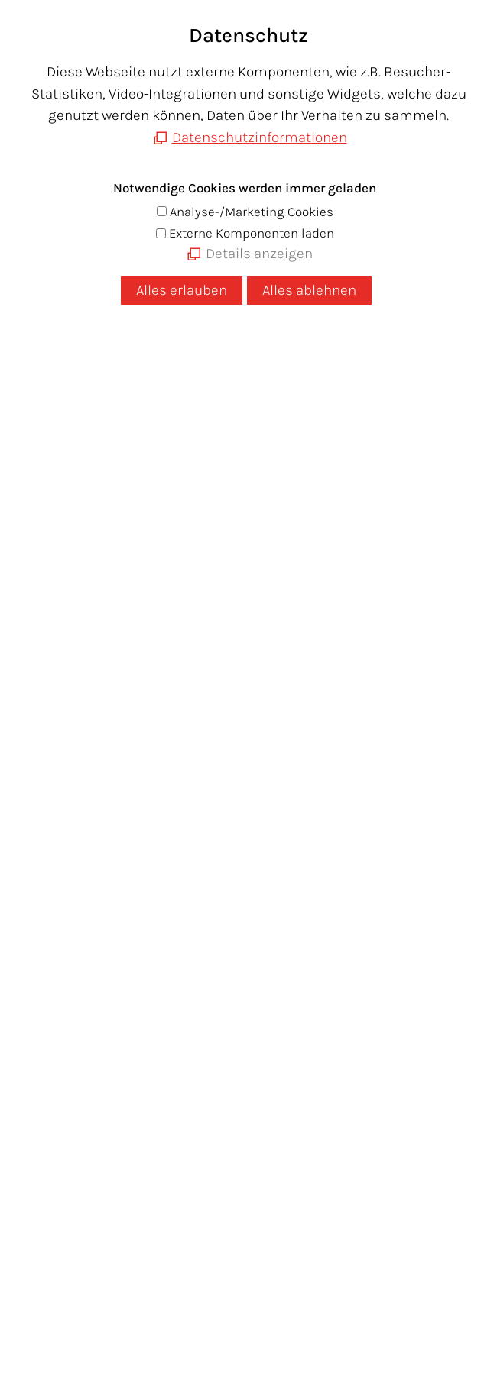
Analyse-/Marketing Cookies (251, 211)
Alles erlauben (181, 290)
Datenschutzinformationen (259, 137)
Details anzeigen (259, 253)
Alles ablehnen (309, 290)
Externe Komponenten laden (251, 233)
